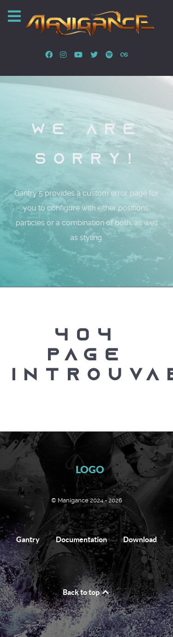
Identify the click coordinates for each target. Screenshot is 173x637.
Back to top (86, 592)
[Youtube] (80, 55)
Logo (90, 469)
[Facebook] (49, 55)
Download (140, 539)
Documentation (81, 539)
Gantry (28, 539)
